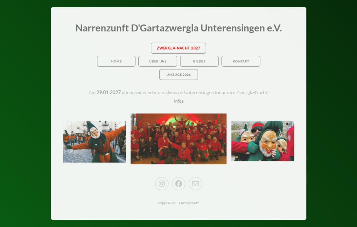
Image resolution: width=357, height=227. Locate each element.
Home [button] (116, 61)
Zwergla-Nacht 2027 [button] (178, 48)
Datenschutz (189, 202)
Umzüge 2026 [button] (179, 75)
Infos (179, 101)
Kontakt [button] (241, 61)
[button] (161, 183)
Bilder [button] (199, 61)
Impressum (166, 202)
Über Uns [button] (158, 61)
